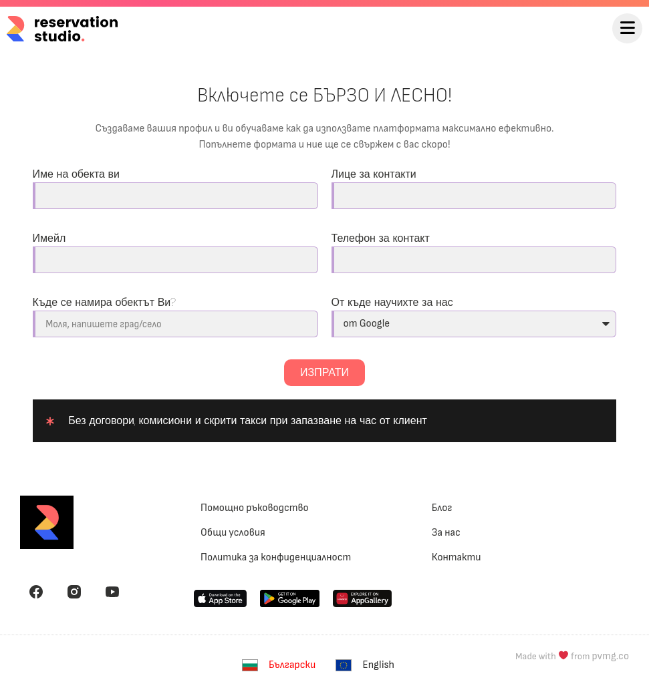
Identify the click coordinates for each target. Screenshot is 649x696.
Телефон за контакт (381, 238)
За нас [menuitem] (446, 532)
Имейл (49, 238)
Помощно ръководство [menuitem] (255, 508)
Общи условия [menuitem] (233, 532)
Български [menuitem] (292, 665)
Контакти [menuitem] (456, 557)
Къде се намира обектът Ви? (104, 302)
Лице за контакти (374, 174)
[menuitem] (282, 665)
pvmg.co (611, 656)
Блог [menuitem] (442, 508)
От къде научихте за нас (392, 302)
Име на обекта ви (76, 174)
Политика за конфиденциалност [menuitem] (276, 557)
